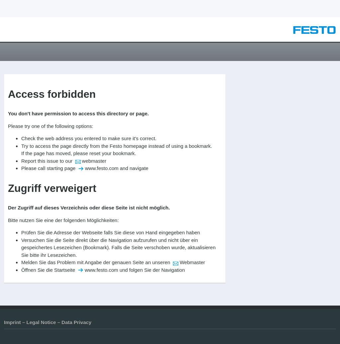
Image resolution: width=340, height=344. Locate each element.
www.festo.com (102, 168)
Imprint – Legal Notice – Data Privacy (47, 322)
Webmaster (192, 262)
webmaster (94, 161)
